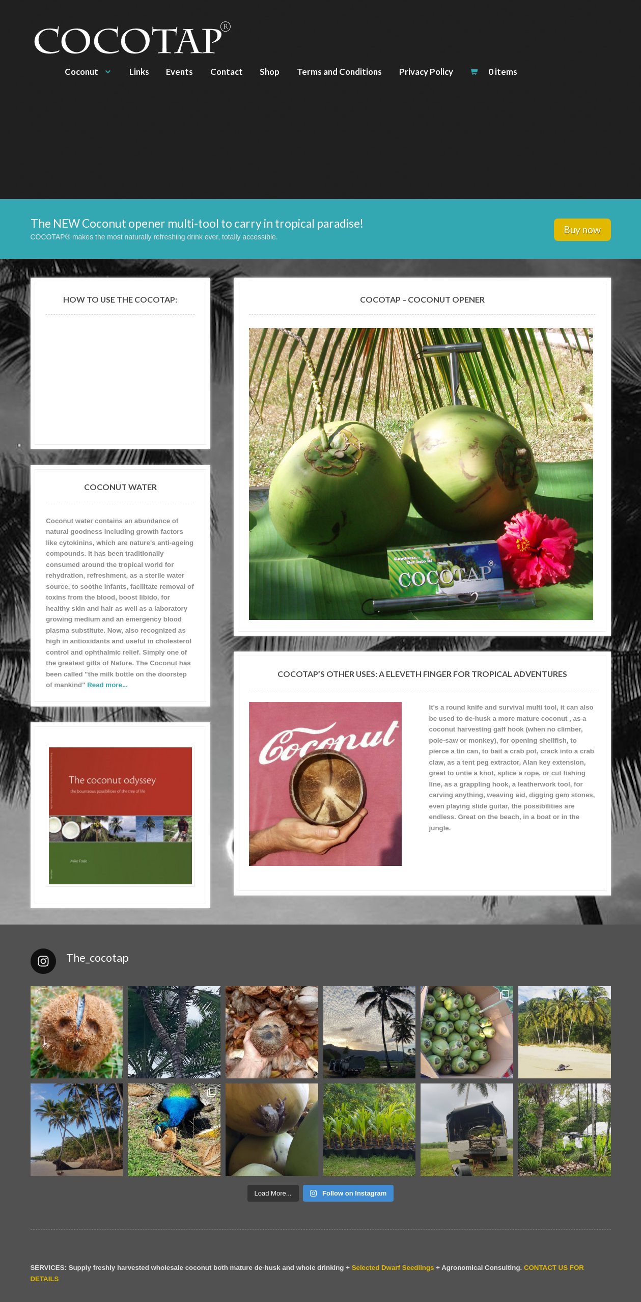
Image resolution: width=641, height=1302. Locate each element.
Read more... (107, 685)
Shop (270, 71)
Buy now (582, 229)
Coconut (81, 71)
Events (179, 71)
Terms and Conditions (339, 71)
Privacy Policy (426, 71)
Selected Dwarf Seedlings (393, 1267)
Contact (226, 71)
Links (139, 71)
